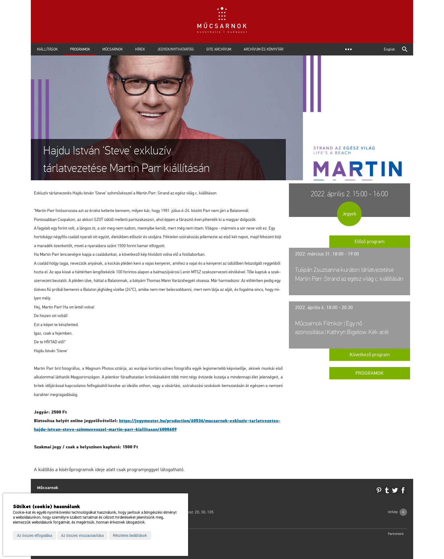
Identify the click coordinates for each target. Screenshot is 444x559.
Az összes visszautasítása (82, 535)
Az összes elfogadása (34, 535)
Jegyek (349, 214)
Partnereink (396, 534)
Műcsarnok (112, 49)
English (389, 49)
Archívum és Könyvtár (263, 49)
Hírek (140, 49)
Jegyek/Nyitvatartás (175, 49)
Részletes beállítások (130, 535)
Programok (80, 49)
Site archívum (218, 49)
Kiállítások (47, 49)
